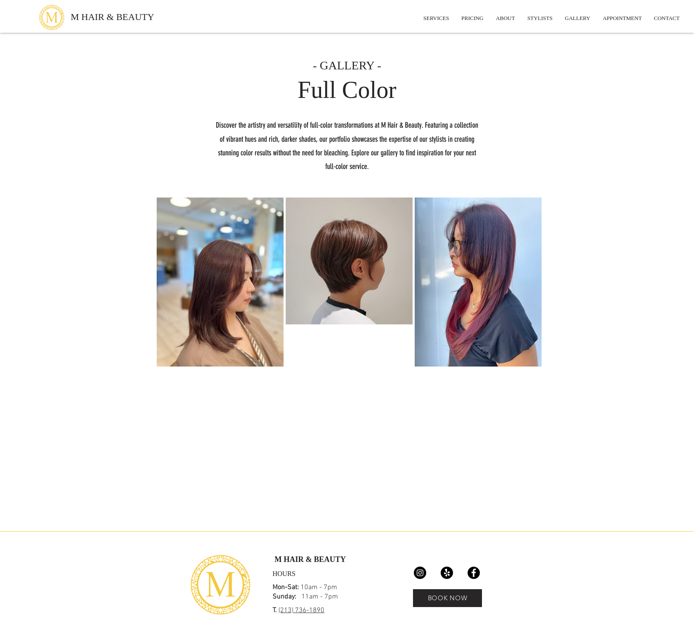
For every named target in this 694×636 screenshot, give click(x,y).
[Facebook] (473, 573)
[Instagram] (420, 573)
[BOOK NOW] (447, 598)
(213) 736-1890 (301, 610)
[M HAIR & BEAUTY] (123, 17)
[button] (577, 18)
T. (275, 610)
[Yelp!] (447, 573)
